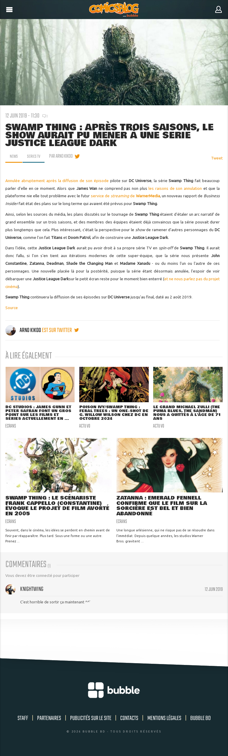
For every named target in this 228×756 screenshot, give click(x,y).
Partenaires (49, 719)
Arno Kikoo (23, 330)
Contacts (129, 719)
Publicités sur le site (90, 719)
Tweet (217, 158)
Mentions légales (164, 719)
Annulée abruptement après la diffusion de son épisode (57, 180)
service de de (125, 195)
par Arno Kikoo (62, 156)
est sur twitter (60, 330)
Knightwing (31, 590)
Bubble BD (200, 719)
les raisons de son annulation (175, 188)
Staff (23, 719)
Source (11, 307)
